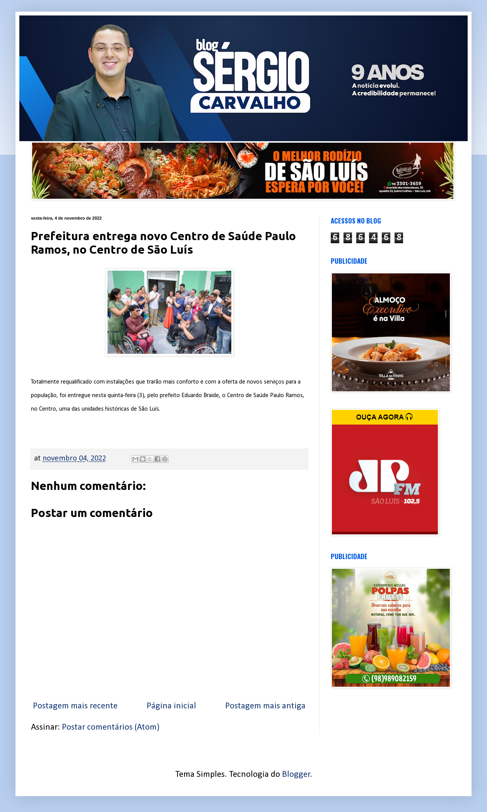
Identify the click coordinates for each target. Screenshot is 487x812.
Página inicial (171, 706)
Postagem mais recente (75, 706)
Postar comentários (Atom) (110, 727)
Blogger (296, 774)
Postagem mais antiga (265, 706)
